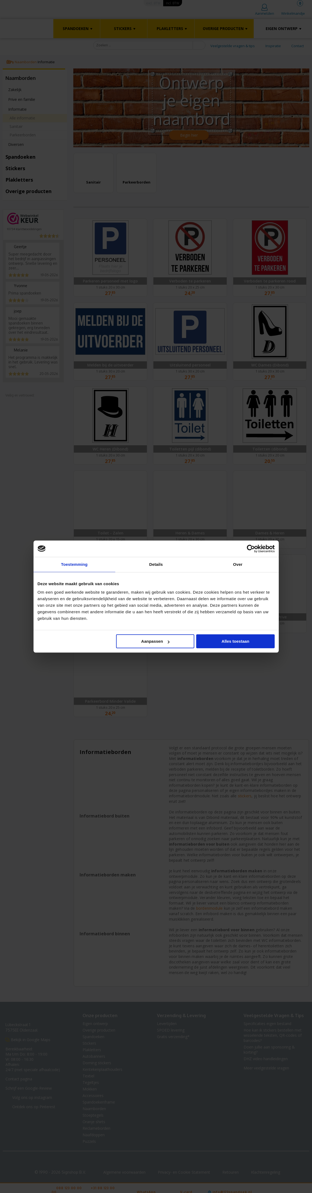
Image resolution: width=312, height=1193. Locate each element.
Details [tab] (156, 564)
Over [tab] (238, 564)
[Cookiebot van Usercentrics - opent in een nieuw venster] (251, 549)
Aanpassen (155, 641)
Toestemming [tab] (74, 564)
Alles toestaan (235, 641)
